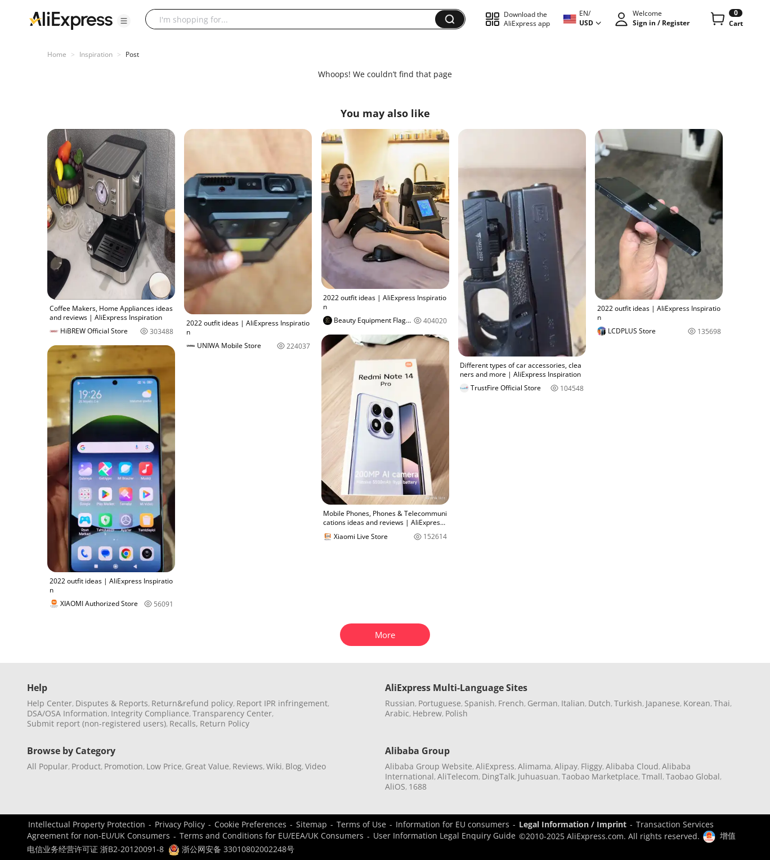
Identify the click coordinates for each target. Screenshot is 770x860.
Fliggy (591, 766)
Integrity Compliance (150, 713)
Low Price (164, 766)
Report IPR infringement (282, 703)
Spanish (479, 703)
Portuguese (439, 703)
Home (56, 54)
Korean (696, 703)
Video (315, 766)
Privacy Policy (180, 824)
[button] (124, 21)
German (542, 703)
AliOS (395, 786)
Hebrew (427, 713)
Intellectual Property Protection (86, 824)
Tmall (652, 776)
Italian (573, 703)
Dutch (599, 703)
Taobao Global (693, 776)
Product (86, 766)
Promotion (123, 766)
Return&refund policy (192, 703)
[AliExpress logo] (71, 19)
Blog (293, 766)
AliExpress (495, 766)
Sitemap (311, 824)
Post (132, 54)
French (511, 703)
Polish (456, 713)
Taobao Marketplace (600, 776)
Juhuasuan (538, 776)
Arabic (397, 713)
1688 (418, 786)
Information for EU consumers (452, 824)
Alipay (566, 766)
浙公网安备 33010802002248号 (231, 849)
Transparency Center (232, 713)
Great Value (207, 766)
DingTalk (498, 776)
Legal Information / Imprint (572, 824)
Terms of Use (361, 824)
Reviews (247, 766)
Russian (400, 703)
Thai (722, 703)
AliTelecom (457, 776)
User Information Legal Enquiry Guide (444, 835)
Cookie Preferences (250, 824)
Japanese (663, 703)
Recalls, (183, 723)
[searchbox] (294, 19)
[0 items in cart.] (726, 19)
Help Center (49, 703)
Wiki (274, 766)
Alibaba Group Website (428, 766)
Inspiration (96, 54)
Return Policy (224, 723)
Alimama (534, 766)
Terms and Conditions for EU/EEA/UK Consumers (272, 835)
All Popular (47, 766)
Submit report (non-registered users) (96, 723)
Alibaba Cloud (632, 766)
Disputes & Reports (111, 703)
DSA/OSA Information (67, 713)
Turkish (628, 703)
